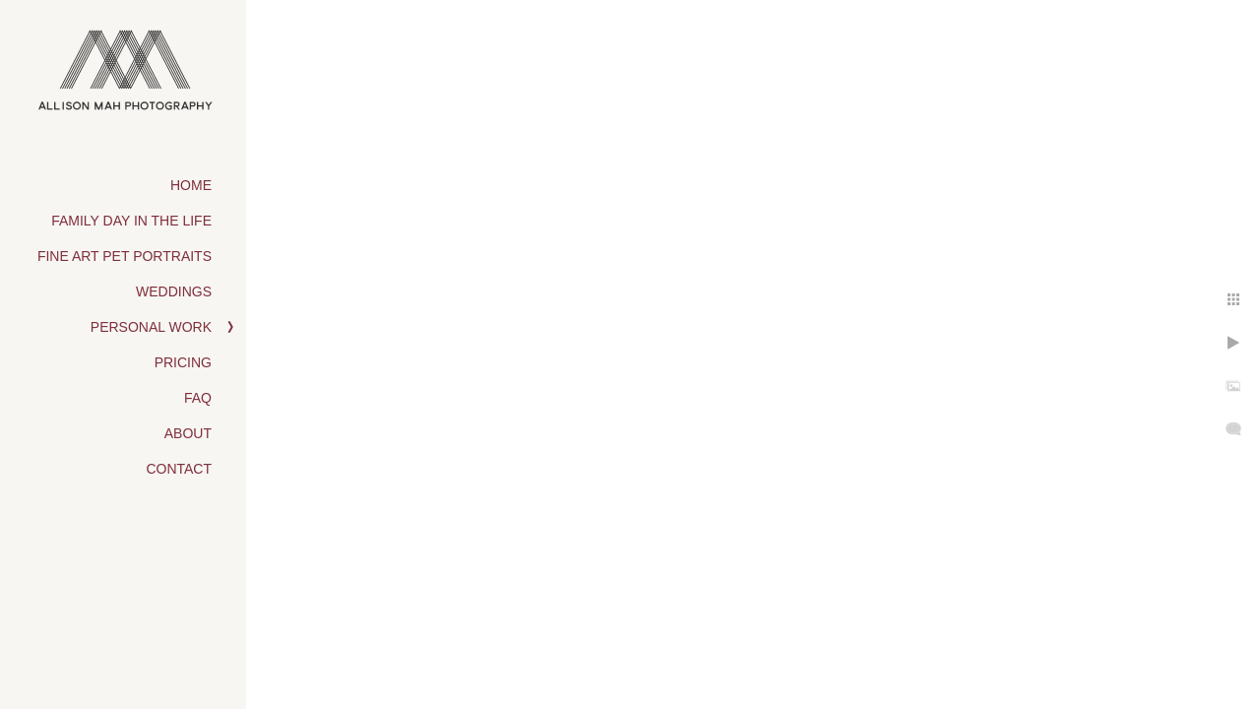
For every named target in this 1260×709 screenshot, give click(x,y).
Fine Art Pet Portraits (124, 256)
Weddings (174, 291)
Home (191, 185)
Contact (179, 469)
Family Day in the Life (131, 220)
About (188, 433)
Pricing (183, 362)
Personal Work (151, 327)
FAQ (198, 398)
